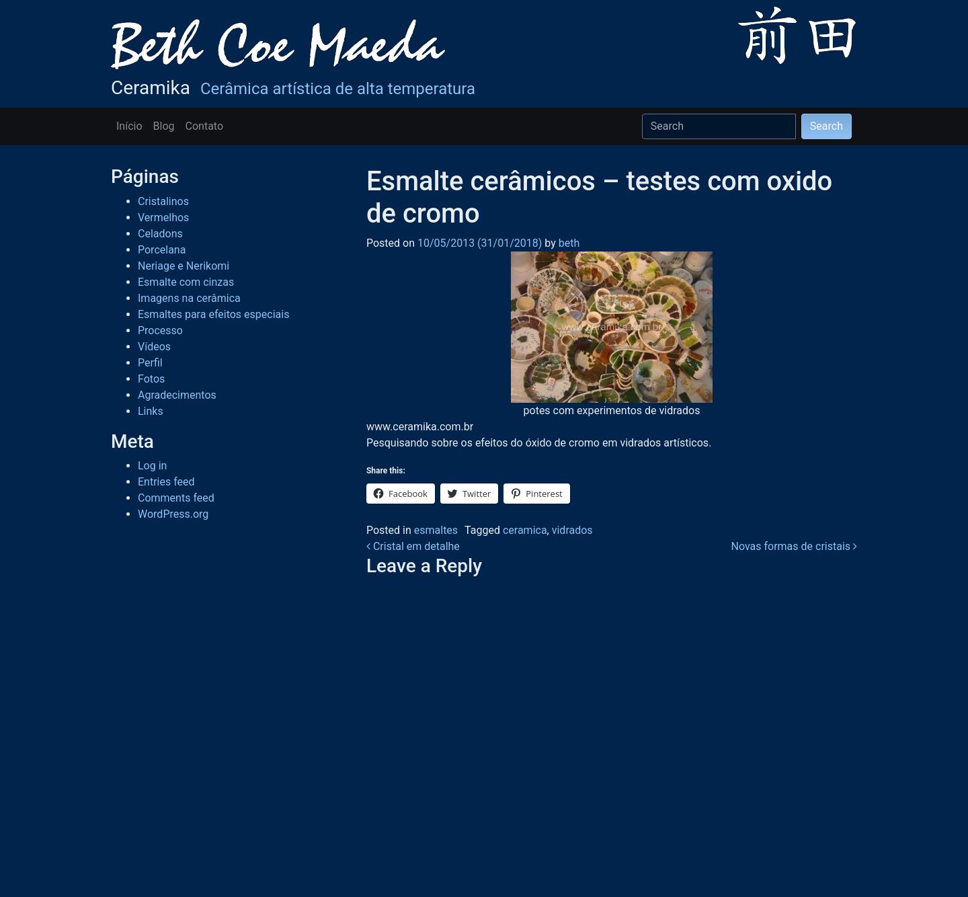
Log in (152, 465)
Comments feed (176, 498)
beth (567, 243)
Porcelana (162, 249)
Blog (164, 126)
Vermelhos (163, 217)
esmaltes (436, 530)
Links (150, 411)
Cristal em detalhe (413, 546)
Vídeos (154, 346)
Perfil (150, 362)
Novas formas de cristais (794, 546)
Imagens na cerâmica (189, 298)
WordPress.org (173, 514)
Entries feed (166, 481)
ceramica (525, 530)
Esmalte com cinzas (186, 282)
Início (129, 126)
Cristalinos (163, 201)
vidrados (572, 530)
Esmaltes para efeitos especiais (213, 314)
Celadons (160, 233)
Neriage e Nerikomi (183, 266)
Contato (205, 126)
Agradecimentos (177, 395)
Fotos (151, 379)
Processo (160, 330)
